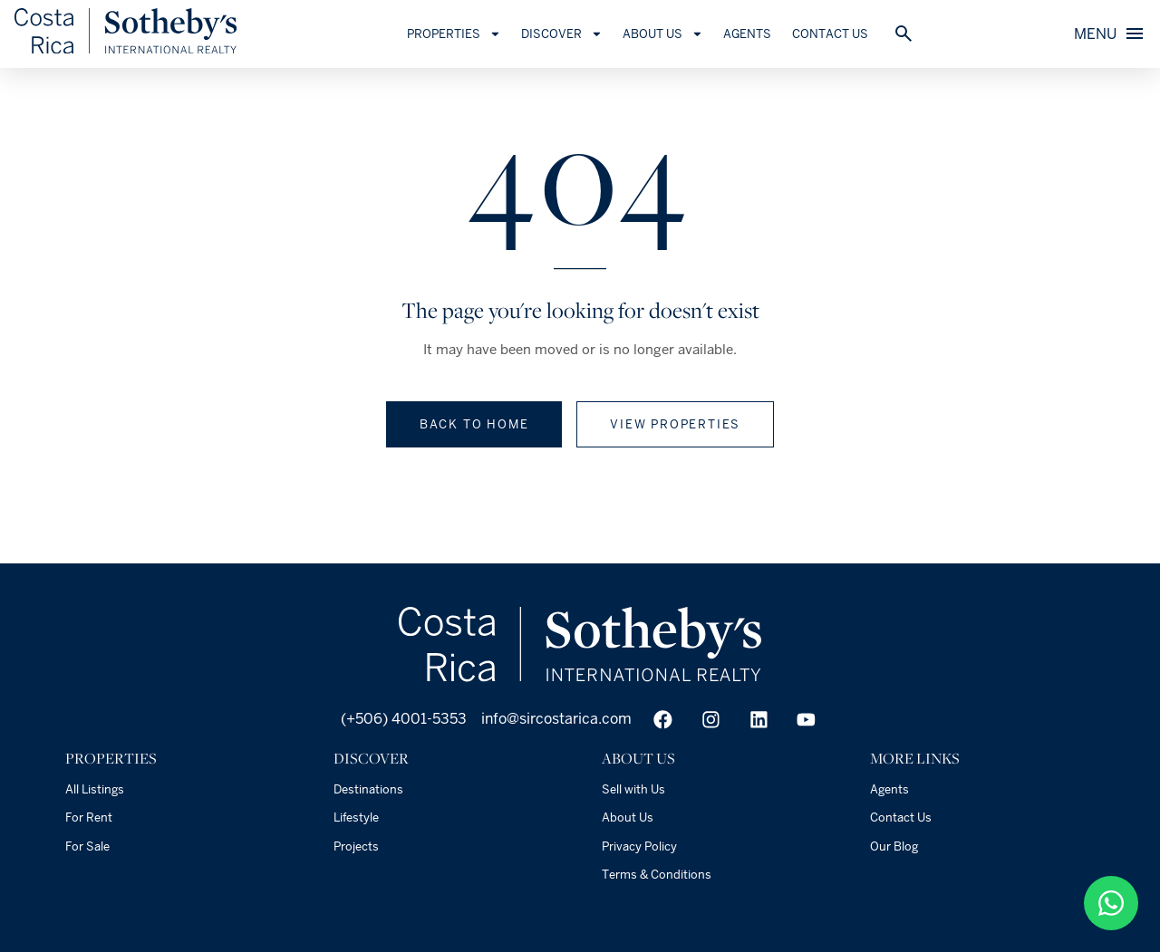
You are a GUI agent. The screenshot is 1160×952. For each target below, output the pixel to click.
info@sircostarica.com (556, 718)
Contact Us (835, 34)
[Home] (130, 49)
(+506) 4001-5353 (402, 718)
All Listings (94, 789)
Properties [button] (458, 34)
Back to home (474, 424)
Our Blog (894, 846)
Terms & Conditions (656, 874)
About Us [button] (667, 34)
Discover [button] (566, 34)
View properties (675, 424)
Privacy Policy (639, 846)
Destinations (368, 789)
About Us (627, 817)
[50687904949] (1111, 903)
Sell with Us (633, 789)
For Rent (88, 817)
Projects (356, 846)
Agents (753, 34)
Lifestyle (356, 817)
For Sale (87, 846)
